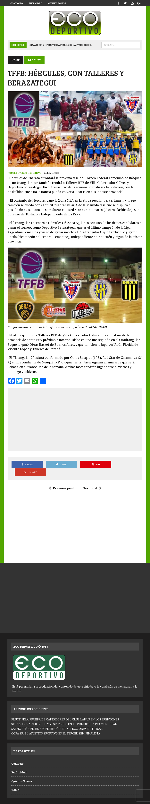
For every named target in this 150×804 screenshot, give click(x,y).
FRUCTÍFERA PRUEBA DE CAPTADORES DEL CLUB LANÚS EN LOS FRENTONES (65, 712)
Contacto (16, 3)
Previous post (61, 480)
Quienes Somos (57, 3)
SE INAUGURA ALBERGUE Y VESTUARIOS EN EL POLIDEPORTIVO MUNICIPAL (64, 716)
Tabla (15, 782)
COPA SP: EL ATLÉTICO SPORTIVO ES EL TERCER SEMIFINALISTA (55, 726)
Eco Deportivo (31, 172)
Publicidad (35, 3)
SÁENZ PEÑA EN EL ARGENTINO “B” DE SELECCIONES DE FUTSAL (57, 721)
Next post (91, 480)
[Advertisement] (80, 418)
